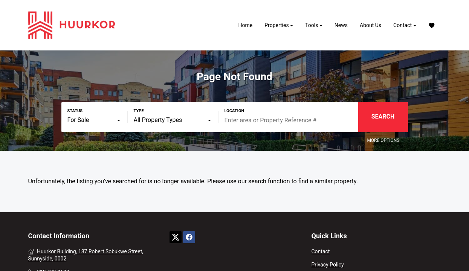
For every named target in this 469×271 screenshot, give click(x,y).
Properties (278, 25)
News (341, 25)
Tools (313, 25)
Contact (404, 25)
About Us (370, 25)
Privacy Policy (327, 265)
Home (245, 25)
